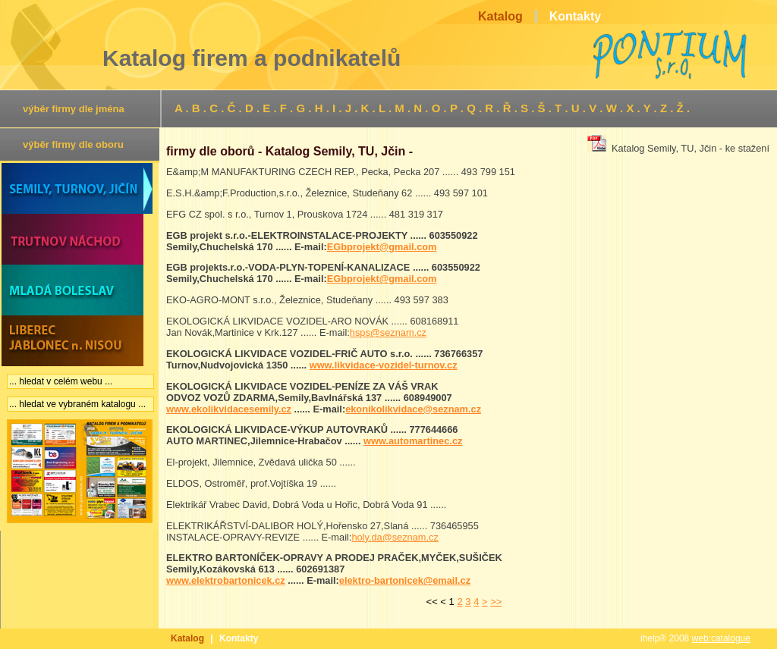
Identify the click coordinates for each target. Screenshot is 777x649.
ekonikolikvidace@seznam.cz (413, 409)
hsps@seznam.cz (388, 332)
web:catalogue (721, 638)
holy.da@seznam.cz (394, 537)
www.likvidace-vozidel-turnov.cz (384, 365)
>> (496, 601)
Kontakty (238, 638)
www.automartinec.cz (412, 441)
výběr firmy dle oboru (73, 144)
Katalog (187, 638)
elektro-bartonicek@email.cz (404, 580)
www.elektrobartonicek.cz (225, 580)
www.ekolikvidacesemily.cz (228, 409)
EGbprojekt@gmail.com (382, 246)
